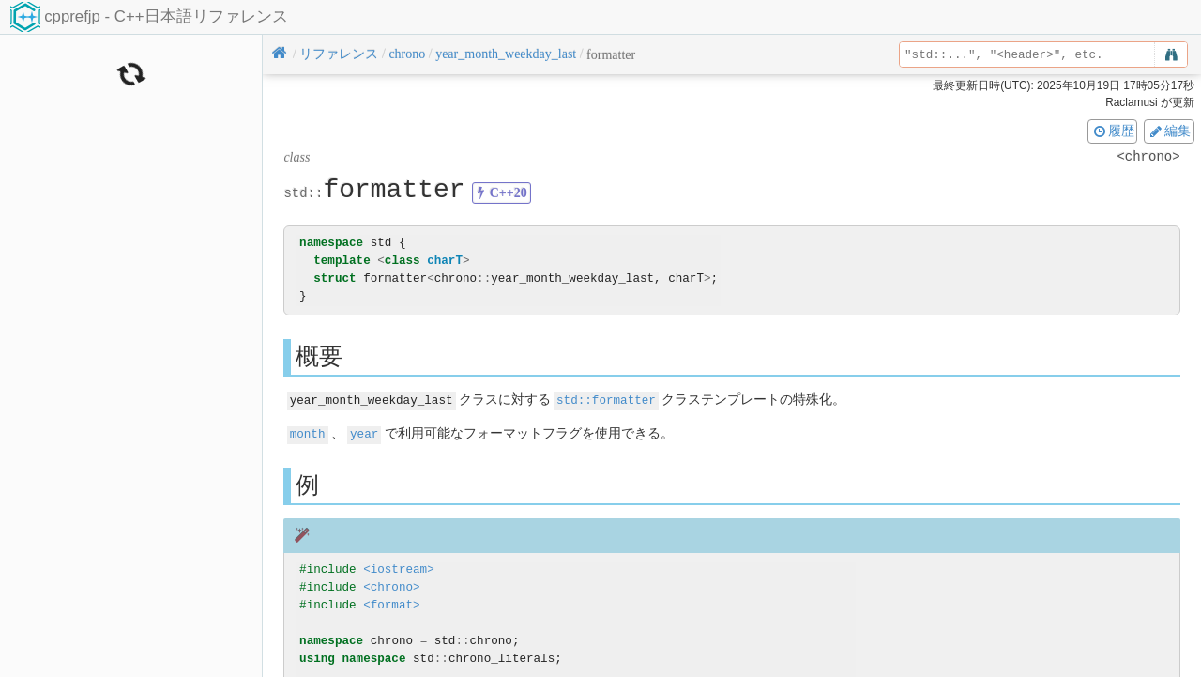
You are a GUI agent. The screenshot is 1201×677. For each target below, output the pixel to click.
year (364, 432)
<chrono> (391, 585)
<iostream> (398, 568)
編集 (1169, 130)
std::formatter (606, 400)
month (308, 432)
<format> (391, 603)
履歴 (1112, 130)
